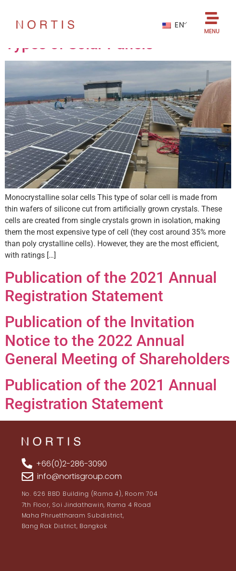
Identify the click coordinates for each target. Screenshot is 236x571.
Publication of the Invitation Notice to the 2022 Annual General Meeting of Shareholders (117, 340)
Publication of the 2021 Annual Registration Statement (111, 286)
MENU (212, 31)
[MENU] (212, 18)
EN (173, 24)
